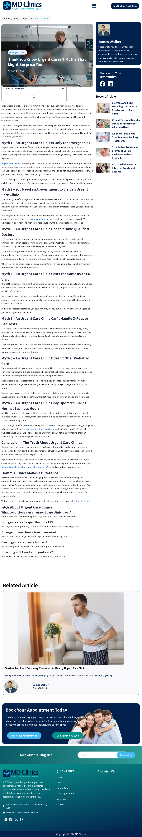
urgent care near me (39, 219)
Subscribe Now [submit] (125, 755)
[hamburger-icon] (94, 6)
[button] (63, 88)
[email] (104, 755)
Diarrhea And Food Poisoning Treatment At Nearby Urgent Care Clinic (44, 668)
